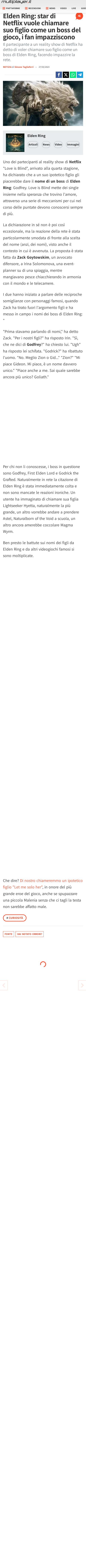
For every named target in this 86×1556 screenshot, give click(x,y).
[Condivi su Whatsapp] (73, 75)
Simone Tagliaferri (24, 66)
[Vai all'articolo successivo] (3, 985)
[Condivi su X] (66, 75)
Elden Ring (36, 135)
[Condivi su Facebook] (59, 75)
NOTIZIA (7, 66)
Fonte (8, 934)
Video (63, 8)
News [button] (50, 8)
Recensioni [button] (33, 8)
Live (74, 8)
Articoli (33, 144)
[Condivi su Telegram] (80, 75)
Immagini (73, 144)
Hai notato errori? (29, 934)
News (46, 144)
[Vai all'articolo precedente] (82, 985)
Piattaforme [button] (11, 8)
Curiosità (14, 918)
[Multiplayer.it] (16, 2)
